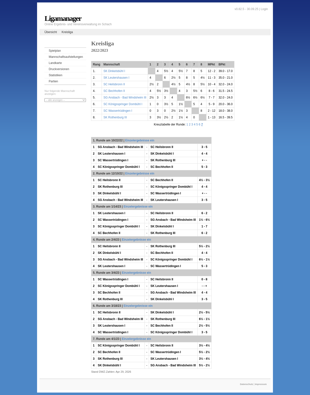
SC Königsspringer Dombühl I (122, 104)
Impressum (261, 384)
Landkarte (55, 63)
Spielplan (55, 50)
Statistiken (55, 75)
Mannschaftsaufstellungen (66, 57)
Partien (53, 81)
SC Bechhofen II (114, 91)
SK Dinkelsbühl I (114, 71)
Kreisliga (67, 32)
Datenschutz (246, 384)
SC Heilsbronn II (114, 84)
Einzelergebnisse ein (139, 140)
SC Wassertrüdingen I (117, 110)
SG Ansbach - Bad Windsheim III (124, 97)
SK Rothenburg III (115, 117)
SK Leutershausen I (116, 77)
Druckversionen (59, 69)
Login (264, 9)
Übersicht (50, 32)
